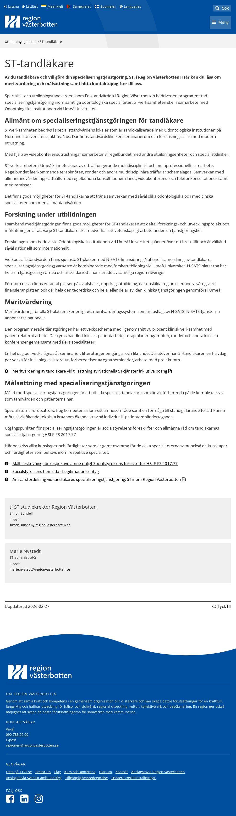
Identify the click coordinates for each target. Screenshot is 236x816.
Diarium (105, 772)
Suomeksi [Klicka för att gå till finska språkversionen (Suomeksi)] (108, 6)
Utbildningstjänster (20, 41)
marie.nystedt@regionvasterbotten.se (40, 569)
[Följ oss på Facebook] (11, 798)
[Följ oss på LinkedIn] (25, 798)
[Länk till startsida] (31, 22)
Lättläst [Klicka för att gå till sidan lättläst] (32, 6)
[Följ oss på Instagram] (40, 798)
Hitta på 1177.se (19, 772)
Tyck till (224, 606)
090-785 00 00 (17, 734)
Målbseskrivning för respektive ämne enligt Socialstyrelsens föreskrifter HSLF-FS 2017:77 (95, 463)
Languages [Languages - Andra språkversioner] (132, 6)
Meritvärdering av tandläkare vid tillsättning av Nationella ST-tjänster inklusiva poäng (89, 371)
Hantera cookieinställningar (133, 778)
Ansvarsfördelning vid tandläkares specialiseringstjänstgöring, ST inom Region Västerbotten (96, 479)
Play (57, 772)
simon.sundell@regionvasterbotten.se (40, 525)
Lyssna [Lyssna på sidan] (13, 6)
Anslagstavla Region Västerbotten (158, 772)
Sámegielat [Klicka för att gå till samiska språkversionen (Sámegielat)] (82, 6)
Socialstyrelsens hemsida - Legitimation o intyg (55, 471)
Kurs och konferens (79, 772)
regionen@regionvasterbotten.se (32, 745)
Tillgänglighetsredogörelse (86, 778)
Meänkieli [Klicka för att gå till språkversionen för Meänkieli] (55, 6)
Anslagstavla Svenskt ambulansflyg (34, 778)
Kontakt (121, 772)
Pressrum (43, 772)
